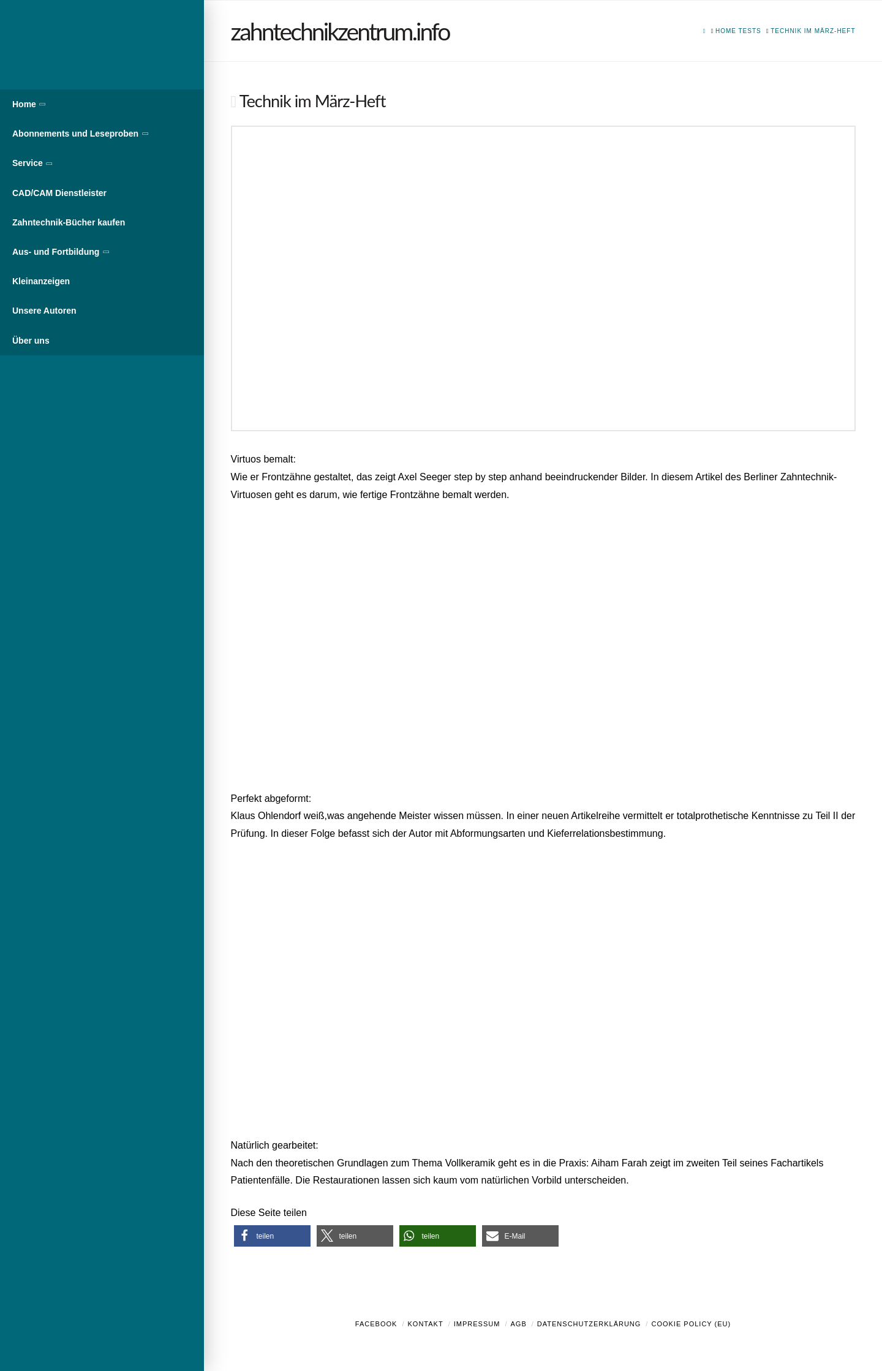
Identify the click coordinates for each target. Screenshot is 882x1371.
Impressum (477, 1324)
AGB (518, 1324)
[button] (272, 1236)
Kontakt (425, 1324)
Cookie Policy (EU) (691, 1324)
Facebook (376, 1324)
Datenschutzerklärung (589, 1324)
